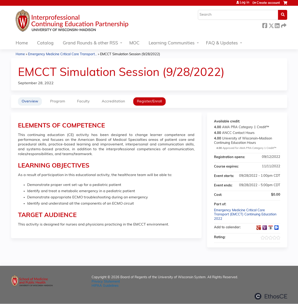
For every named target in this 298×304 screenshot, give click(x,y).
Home (22, 43)
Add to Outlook (276, 227)
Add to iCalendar (270, 227)
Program (57, 101)
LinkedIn (277, 25)
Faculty (83, 101)
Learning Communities (172, 43)
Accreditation (113, 101)
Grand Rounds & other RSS (90, 43)
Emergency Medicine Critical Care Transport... (62, 54)
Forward (283, 25)
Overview (30, 101)
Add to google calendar (258, 227)
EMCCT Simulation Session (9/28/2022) (130, 54)
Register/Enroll (149, 101)
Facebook (264, 25)
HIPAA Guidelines (105, 286)
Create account (268, 3)
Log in (244, 2)
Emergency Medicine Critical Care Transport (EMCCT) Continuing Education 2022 (245, 215)
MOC (134, 43)
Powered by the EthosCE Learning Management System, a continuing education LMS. (271, 296)
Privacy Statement (106, 282)
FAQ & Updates (222, 43)
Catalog (45, 43)
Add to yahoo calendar (264, 227)
